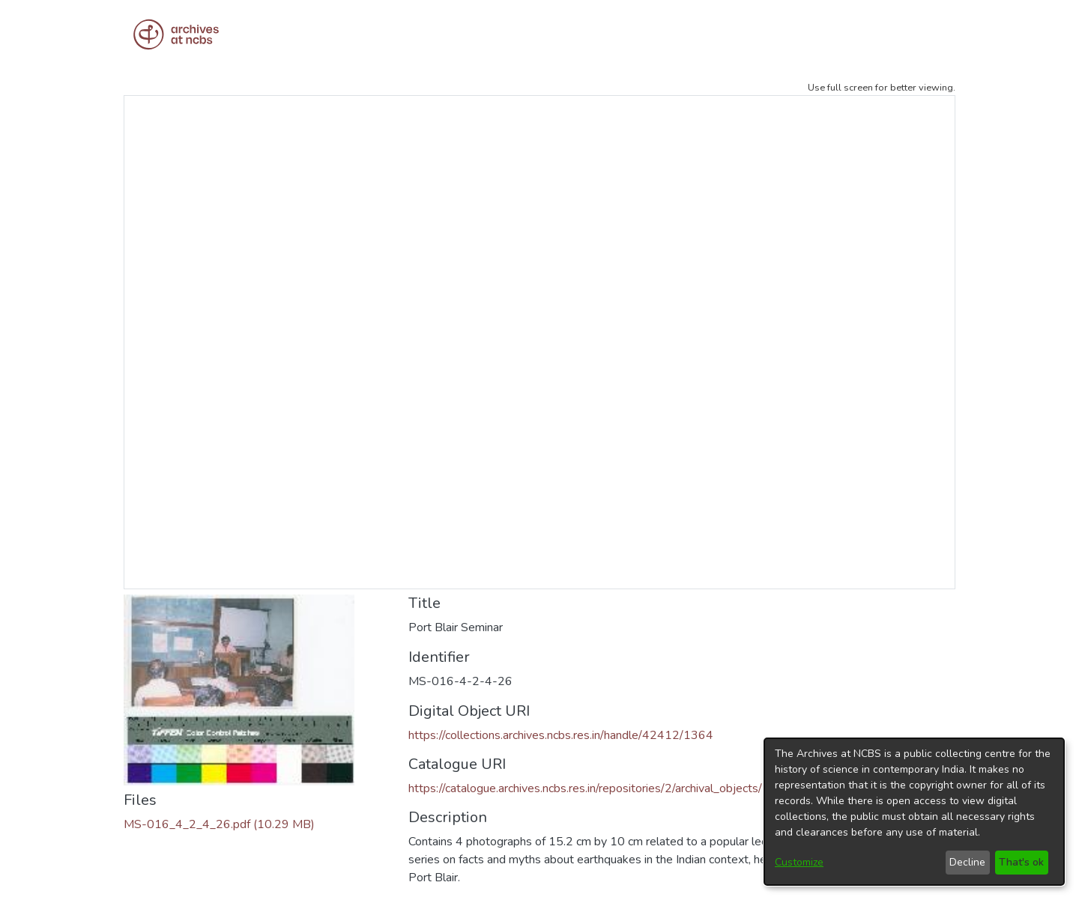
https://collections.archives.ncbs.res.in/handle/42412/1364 (560, 735)
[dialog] (914, 811)
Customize (799, 862)
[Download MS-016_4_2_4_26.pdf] (219, 824)
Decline (967, 862)
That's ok (1021, 862)
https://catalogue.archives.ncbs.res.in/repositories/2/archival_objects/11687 (604, 788)
